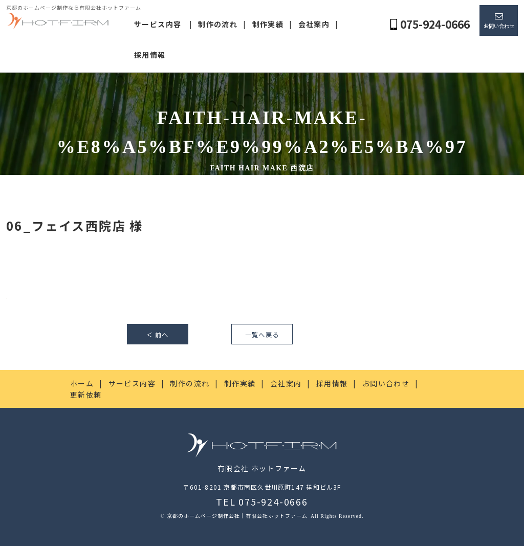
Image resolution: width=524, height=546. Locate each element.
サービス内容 (157, 24)
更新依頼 (86, 394)
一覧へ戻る (262, 334)
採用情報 (150, 55)
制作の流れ (217, 24)
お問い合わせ (499, 26)
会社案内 (314, 24)
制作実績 (268, 24)
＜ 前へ (157, 334)
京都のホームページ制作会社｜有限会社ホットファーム (238, 515)
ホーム (82, 383)
